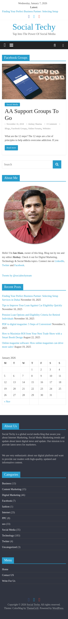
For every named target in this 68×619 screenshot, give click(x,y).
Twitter (5, 265)
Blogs (7, 128)
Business (6, 483)
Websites (47, 128)
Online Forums (34, 128)
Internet (6, 512)
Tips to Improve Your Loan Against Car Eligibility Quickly (32, 305)
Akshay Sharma (35, 124)
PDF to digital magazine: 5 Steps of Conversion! (26, 324)
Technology (8, 535)
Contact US (8, 575)
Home (5, 569)
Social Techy (34, 26)
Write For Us (8, 581)
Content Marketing (11, 489)
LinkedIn (59, 261)
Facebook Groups (19, 128)
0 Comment (50, 124)
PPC (4, 518)
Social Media (12, 104)
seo (3, 524)
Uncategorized (9, 547)
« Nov (7, 401)
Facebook (19, 265)
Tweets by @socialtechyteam (17, 275)
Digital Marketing (11, 495)
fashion (5, 506)
